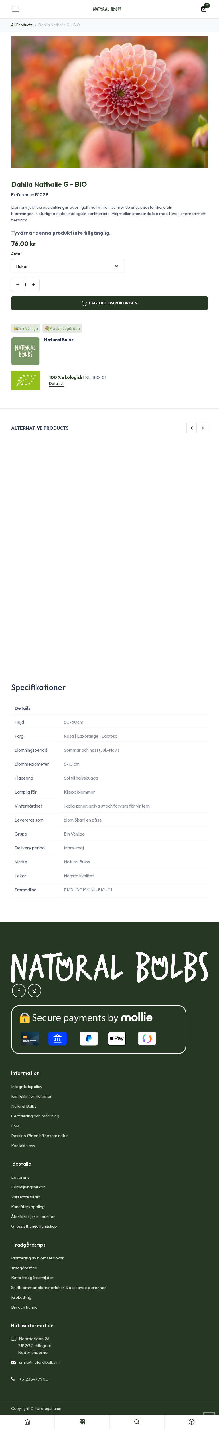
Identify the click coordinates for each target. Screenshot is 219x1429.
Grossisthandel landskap (34, 1226)
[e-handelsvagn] (203, 9)
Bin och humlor (25, 1307)
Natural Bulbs (23, 1106)
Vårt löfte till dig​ (25, 1197)
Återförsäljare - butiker (33, 1216)
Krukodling (21, 1297)
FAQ (15, 1126)
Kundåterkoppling (28, 1206)
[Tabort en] (17, 285)
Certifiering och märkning (35, 1116)
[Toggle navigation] (15, 9)
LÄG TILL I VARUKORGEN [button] (109, 303)
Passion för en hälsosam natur (39, 1135)
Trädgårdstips (24, 1268)
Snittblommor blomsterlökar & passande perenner (58, 1287)
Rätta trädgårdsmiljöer (32, 1277)
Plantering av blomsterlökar (37, 1258)
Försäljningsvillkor (28, 1187)
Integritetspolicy (26, 1086)
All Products (22, 24)
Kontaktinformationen (31, 1096)
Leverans (20, 1177)
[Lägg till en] (33, 285)
